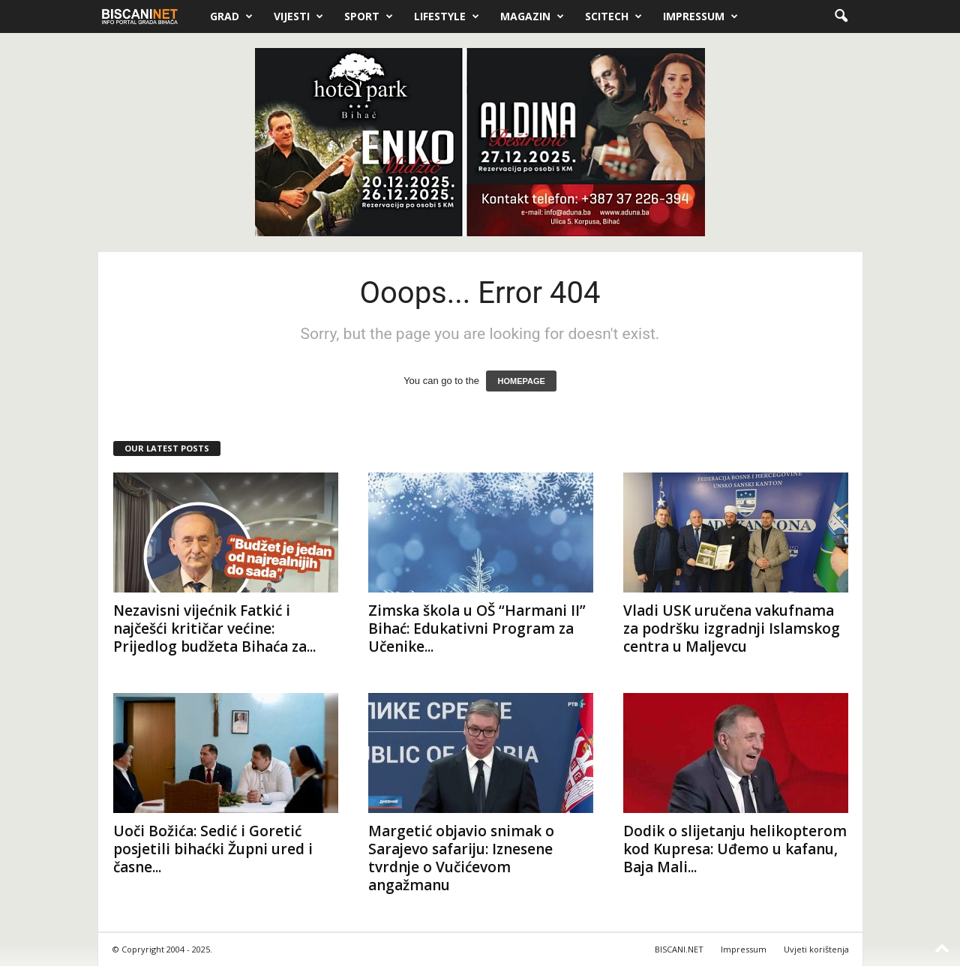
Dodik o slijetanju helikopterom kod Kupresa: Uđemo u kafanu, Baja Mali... (735, 849)
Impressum (700, 16)
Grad (231, 16)
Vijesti (298, 16)
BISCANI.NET (679, 949)
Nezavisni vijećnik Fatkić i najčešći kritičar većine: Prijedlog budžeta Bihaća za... (214, 628)
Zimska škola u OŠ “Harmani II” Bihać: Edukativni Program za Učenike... (477, 628)
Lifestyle (446, 16)
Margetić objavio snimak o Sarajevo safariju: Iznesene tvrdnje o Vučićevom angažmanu (461, 858)
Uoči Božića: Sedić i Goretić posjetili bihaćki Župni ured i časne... (213, 849)
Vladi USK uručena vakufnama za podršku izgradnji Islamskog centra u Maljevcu (731, 628)
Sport (368, 16)
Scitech (613, 16)
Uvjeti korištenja (816, 949)
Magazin (532, 16)
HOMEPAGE (520, 381)
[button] (840, 16)
